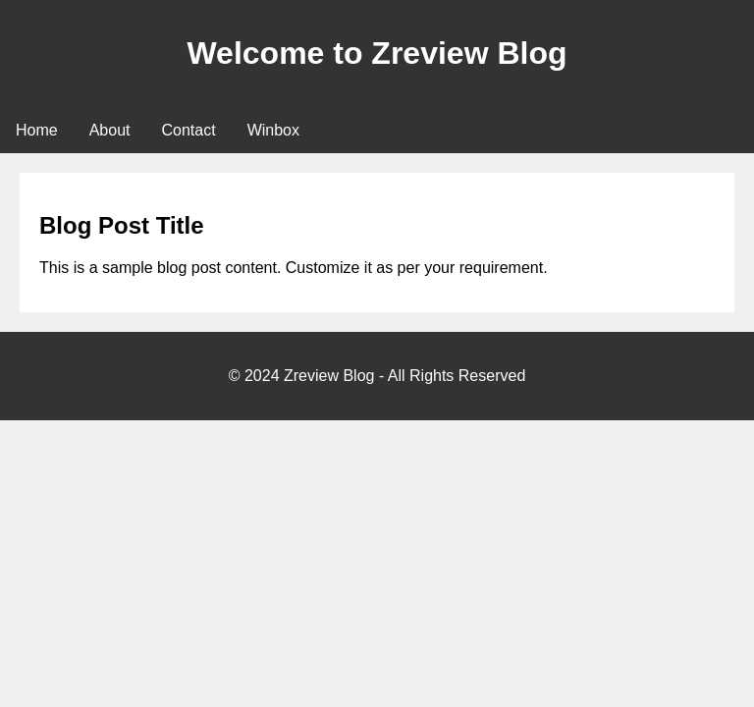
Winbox (273, 130)
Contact (189, 130)
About (110, 130)
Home (37, 130)
